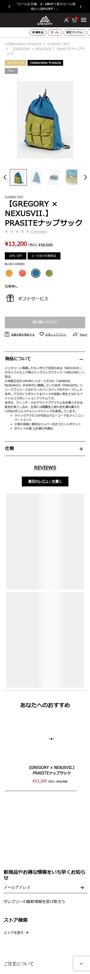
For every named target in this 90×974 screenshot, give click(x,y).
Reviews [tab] (45, 468)
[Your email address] (45, 887)
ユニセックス (15, 63)
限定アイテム (74, 32)
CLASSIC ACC (59, 44)
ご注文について (19, 964)
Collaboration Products (23, 44)
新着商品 (37, 32)
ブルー (11, 71)
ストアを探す (14, 932)
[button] (11, 6)
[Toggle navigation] (83, 20)
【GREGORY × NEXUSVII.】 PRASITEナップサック (51, 770)
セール (55, 32)
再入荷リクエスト (45, 322)
